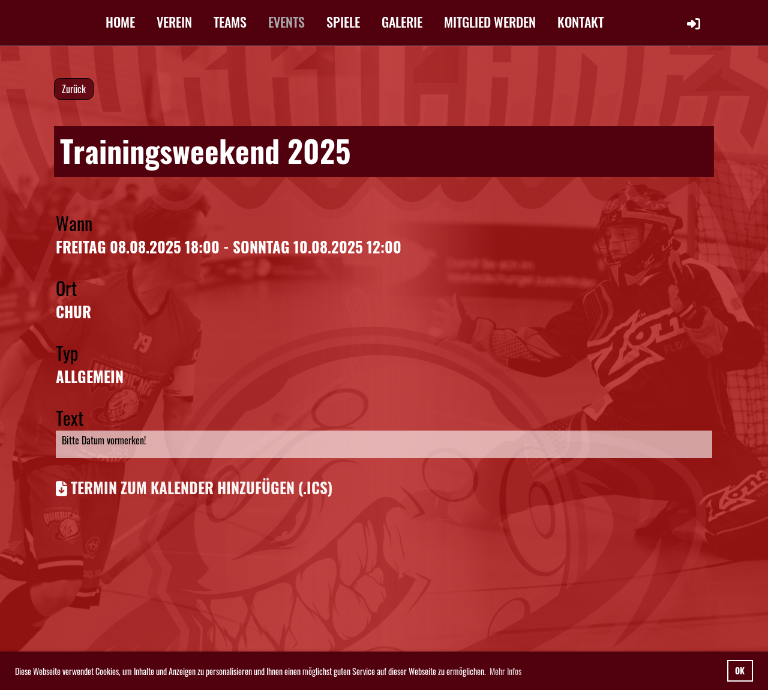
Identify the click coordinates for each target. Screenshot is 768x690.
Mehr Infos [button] (505, 671)
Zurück (74, 89)
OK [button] (740, 670)
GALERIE (402, 21)
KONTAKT (580, 21)
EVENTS (286, 21)
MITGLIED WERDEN (490, 21)
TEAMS (230, 21)
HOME (120, 21)
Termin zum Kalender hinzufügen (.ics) (201, 487)
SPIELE (343, 21)
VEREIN (174, 21)
